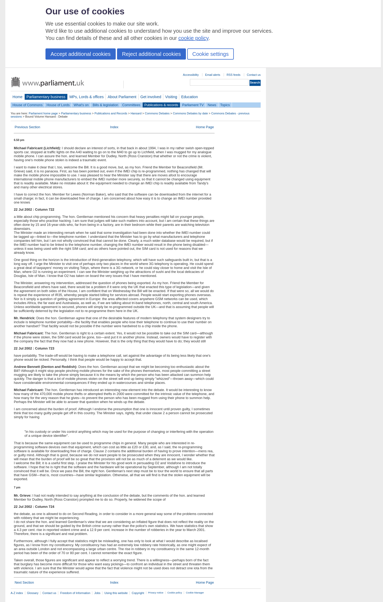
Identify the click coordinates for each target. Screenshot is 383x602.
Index (114, 127)
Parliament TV (193, 105)
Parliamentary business (46, 97)
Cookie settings (210, 54)
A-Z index (17, 593)
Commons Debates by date (190, 113)
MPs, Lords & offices (86, 97)
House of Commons (28, 105)
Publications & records (161, 105)
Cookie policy (174, 592)
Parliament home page (43, 113)
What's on (81, 105)
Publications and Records (110, 113)
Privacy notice (155, 592)
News (212, 105)
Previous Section (27, 127)
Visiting (171, 97)
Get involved (150, 97)
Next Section (24, 582)
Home (18, 97)
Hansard (136, 113)
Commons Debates (157, 113)
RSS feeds (233, 74)
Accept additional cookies (81, 54)
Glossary (33, 593)
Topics (225, 105)
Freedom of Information (75, 593)
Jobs (97, 593)
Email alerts (212, 74)
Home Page (205, 127)
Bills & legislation (105, 105)
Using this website (116, 593)
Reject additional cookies (151, 54)
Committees (131, 105)
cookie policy (193, 38)
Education (189, 97)
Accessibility (191, 74)
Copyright (138, 593)
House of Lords (58, 105)
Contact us (254, 74)
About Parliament (122, 97)
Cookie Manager (195, 592)
